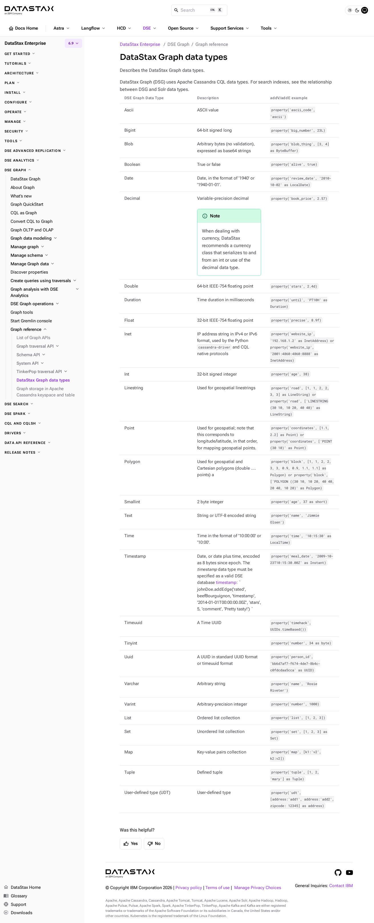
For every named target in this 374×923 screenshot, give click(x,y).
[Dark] (357, 10)
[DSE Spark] (42, 414)
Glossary (15, 896)
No (154, 843)
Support (14, 905)
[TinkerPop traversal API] (48, 372)
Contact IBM (341, 885)
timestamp (226, 582)
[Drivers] (42, 433)
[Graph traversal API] (48, 346)
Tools (269, 28)
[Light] (349, 10)
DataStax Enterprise (140, 44)
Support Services (230, 28)
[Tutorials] (42, 63)
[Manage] (42, 122)
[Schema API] (48, 355)
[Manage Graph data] (45, 264)
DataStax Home (22, 888)
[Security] (42, 131)
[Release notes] (42, 452)
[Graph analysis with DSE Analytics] (45, 292)
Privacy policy (188, 887)
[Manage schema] (45, 255)
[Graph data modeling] (45, 238)
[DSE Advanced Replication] (42, 151)
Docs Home (23, 28)
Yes (131, 843)
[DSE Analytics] (42, 160)
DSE (150, 28)
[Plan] (42, 83)
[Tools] (42, 141)
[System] (364, 10)
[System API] (48, 363)
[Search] (199, 10)
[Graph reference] (45, 329)
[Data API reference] (42, 443)
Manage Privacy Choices (257, 887)
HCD (124, 28)
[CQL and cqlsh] (42, 423)
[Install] (42, 92)
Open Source (184, 28)
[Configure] (42, 102)
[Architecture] (42, 73)
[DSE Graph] (42, 170)
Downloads (17, 913)
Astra (62, 28)
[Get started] (42, 54)
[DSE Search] (42, 404)
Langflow (93, 28)
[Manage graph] (45, 247)
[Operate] (42, 112)
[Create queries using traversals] (45, 281)
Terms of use (217, 887)
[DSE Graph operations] (45, 304)
